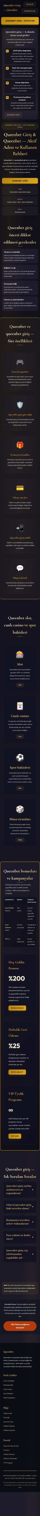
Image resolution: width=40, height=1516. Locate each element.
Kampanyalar (29, 11)
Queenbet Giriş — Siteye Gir (20, 21)
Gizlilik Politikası (9, 1426)
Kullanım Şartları (9, 1430)
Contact (6, 1450)
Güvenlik (6, 1417)
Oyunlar (29, 4)
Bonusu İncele (17, 1008)
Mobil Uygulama (9, 1398)
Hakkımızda (7, 1413)
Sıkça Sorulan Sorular (11, 1446)
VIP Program (8, 1463)
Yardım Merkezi (9, 1454)
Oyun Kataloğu (8, 1381)
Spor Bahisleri (8, 1393)
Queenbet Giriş (20, 181)
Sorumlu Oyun (8, 1422)
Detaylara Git (17, 1072)
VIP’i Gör (15, 1136)
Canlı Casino (7, 1389)
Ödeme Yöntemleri (10, 1458)
